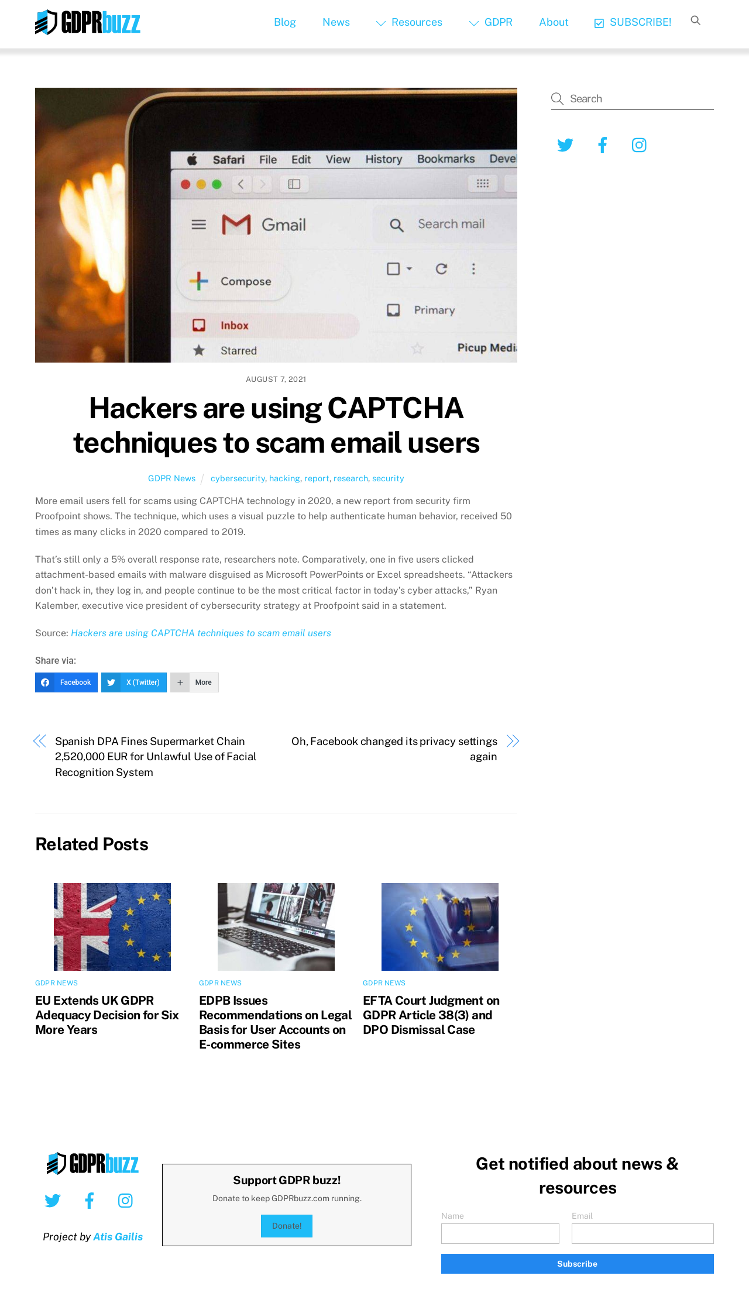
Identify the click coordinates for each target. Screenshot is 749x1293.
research (351, 478)
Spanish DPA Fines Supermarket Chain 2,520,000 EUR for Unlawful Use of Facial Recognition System (156, 756)
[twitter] (567, 144)
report (316, 478)
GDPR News (171, 478)
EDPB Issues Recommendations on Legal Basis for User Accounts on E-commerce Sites (275, 1022)
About (554, 22)
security (388, 478)
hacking (284, 478)
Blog (285, 22)
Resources (409, 22)
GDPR (491, 22)
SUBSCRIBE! (633, 22)
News (336, 22)
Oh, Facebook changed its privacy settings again (394, 749)
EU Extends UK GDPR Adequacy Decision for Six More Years (106, 1015)
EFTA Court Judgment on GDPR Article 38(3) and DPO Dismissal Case (431, 1015)
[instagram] (642, 144)
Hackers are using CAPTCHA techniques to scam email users (276, 425)
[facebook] (605, 144)
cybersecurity (238, 478)
